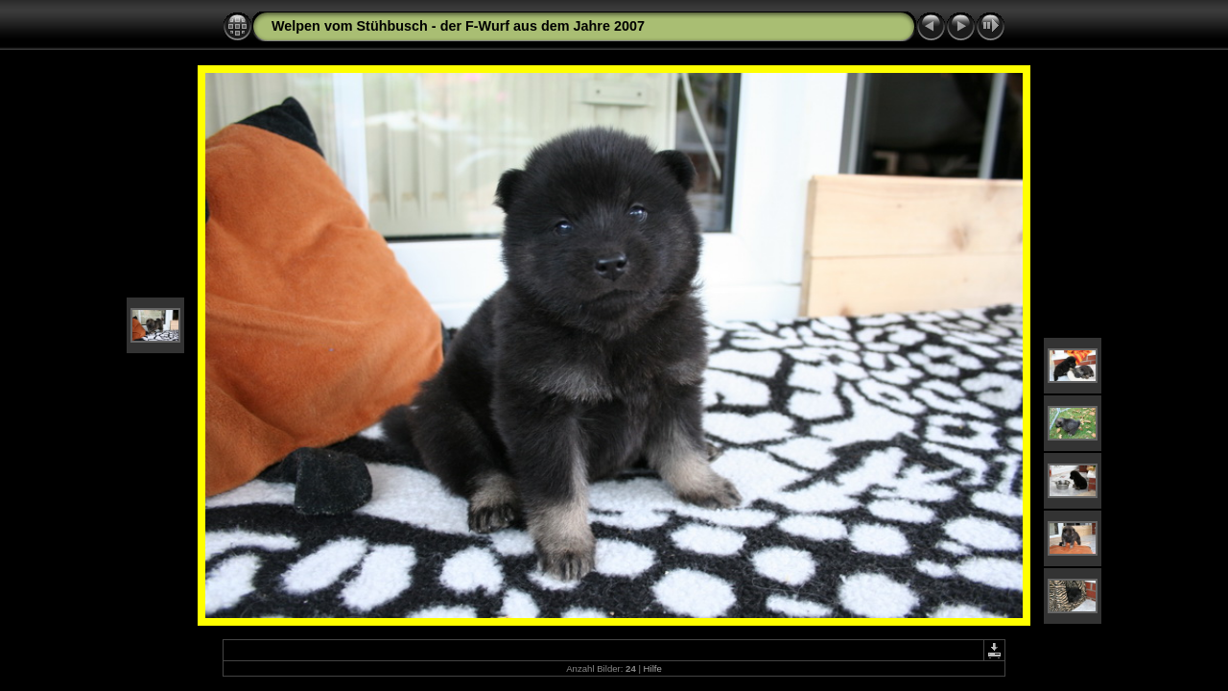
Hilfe (653, 668)
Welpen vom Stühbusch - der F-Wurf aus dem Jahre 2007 (458, 26)
